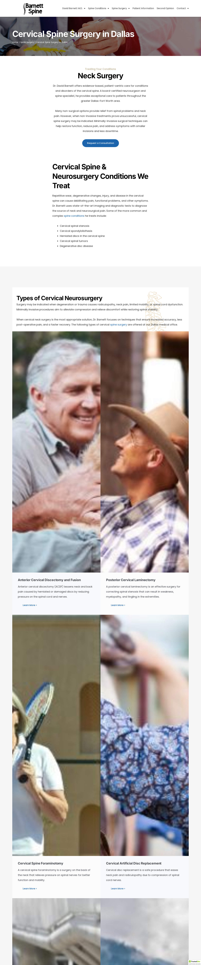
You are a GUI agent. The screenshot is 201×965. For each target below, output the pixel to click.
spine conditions (74, 216)
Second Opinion (165, 8)
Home (15, 42)
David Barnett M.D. (73, 8)
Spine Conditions (98, 8)
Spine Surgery (121, 8)
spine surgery (118, 324)
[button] (194, 962)
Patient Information (143, 8)
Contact (183, 8)
